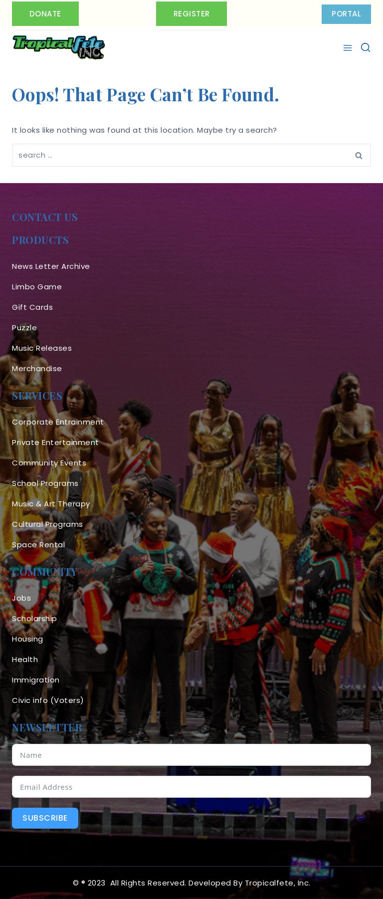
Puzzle (24, 327)
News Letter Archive (51, 266)
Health (25, 659)
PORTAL (346, 13)
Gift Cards (32, 307)
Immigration (36, 679)
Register (192, 13)
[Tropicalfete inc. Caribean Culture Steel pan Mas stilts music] (59, 48)
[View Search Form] (365, 47)
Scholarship (34, 618)
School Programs (45, 483)
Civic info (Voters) (48, 700)
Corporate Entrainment (58, 422)
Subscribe (45, 818)
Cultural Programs (47, 524)
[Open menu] (349, 48)
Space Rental (38, 544)
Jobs (21, 598)
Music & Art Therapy (51, 503)
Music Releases (42, 348)
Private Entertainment (55, 442)
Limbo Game (37, 286)
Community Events (49, 462)
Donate (45, 13)
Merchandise (37, 368)
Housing (27, 639)
